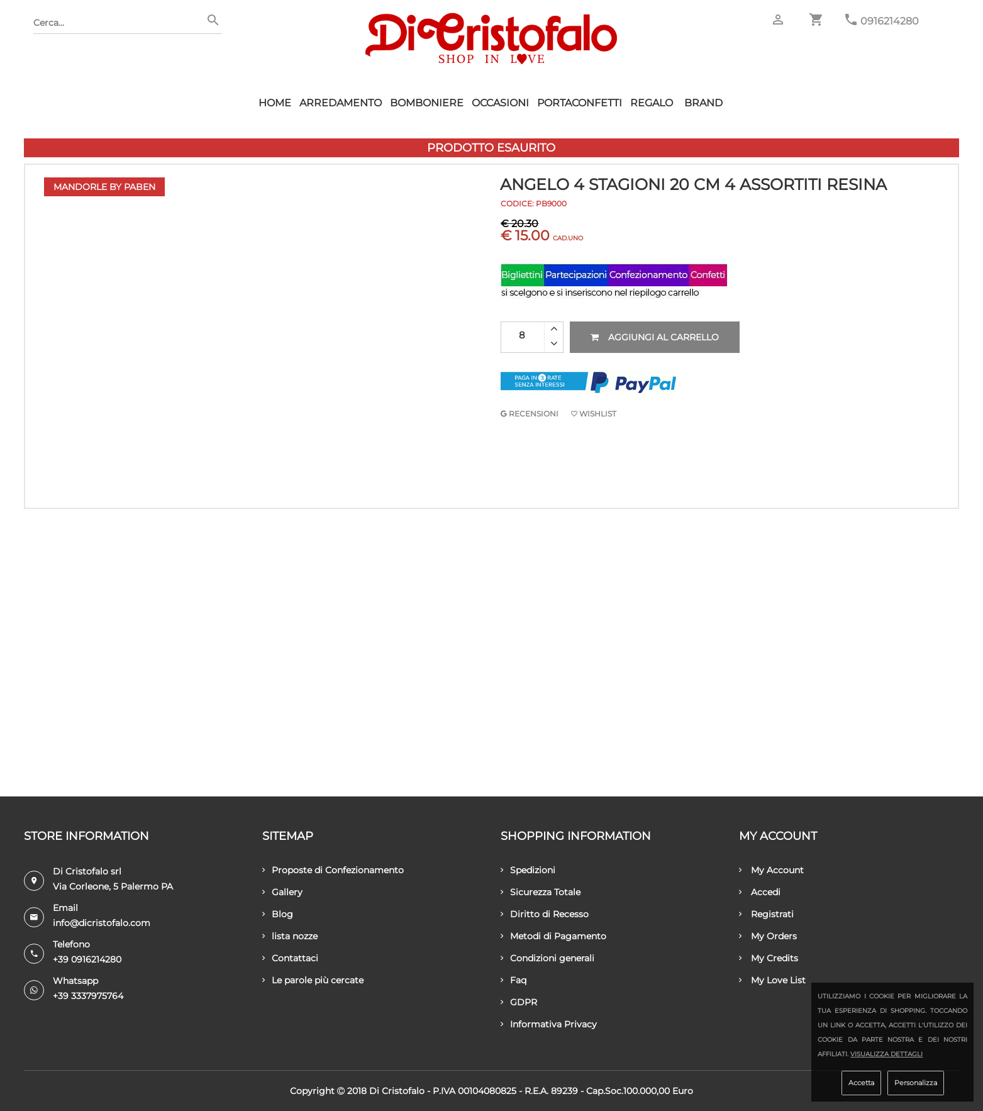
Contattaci (290, 958)
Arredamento (340, 103)
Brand (703, 103)
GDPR (519, 1002)
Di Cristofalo (397, 1091)
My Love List (772, 980)
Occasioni (500, 103)
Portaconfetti (579, 103)
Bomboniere (427, 103)
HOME (274, 103)
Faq (513, 980)
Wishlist (593, 413)
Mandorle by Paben (104, 187)
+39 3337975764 (88, 996)
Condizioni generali (547, 958)
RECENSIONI (529, 413)
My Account (771, 870)
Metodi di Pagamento (553, 936)
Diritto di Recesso (545, 914)
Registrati (766, 914)
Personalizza (915, 1082)
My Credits (768, 958)
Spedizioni (528, 870)
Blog (277, 914)
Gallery (282, 892)
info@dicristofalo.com (101, 923)
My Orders (768, 936)
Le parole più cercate (313, 980)
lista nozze (290, 936)
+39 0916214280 (87, 959)
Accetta (861, 1082)
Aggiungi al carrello (655, 337)
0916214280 (889, 21)
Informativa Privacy (549, 1024)
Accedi (759, 892)
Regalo (651, 103)
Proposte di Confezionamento (333, 870)
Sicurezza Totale (540, 892)
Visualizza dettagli (886, 1054)
